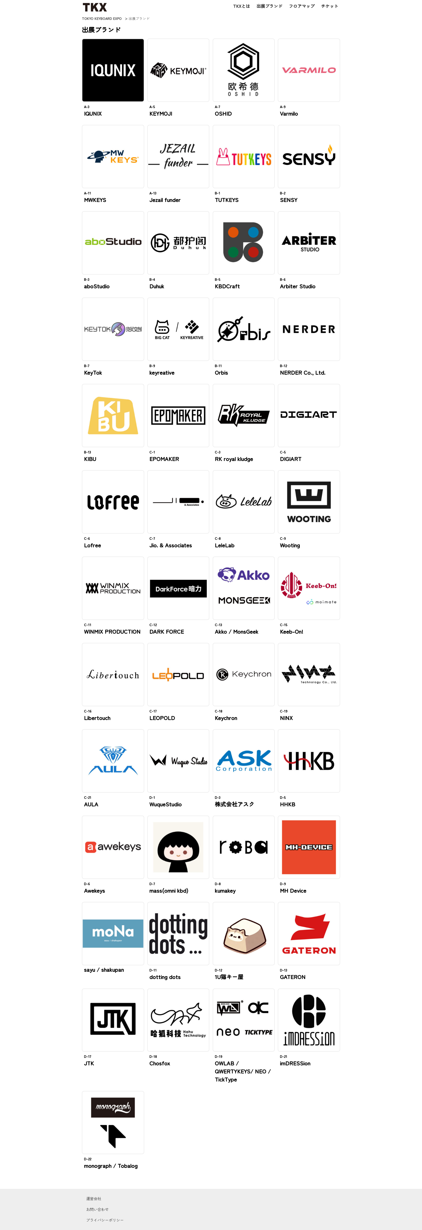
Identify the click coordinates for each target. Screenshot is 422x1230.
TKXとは (241, 6)
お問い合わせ (97, 1209)
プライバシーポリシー (105, 1220)
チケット (329, 6)
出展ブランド (269, 6)
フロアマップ (302, 6)
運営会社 (93, 1198)
